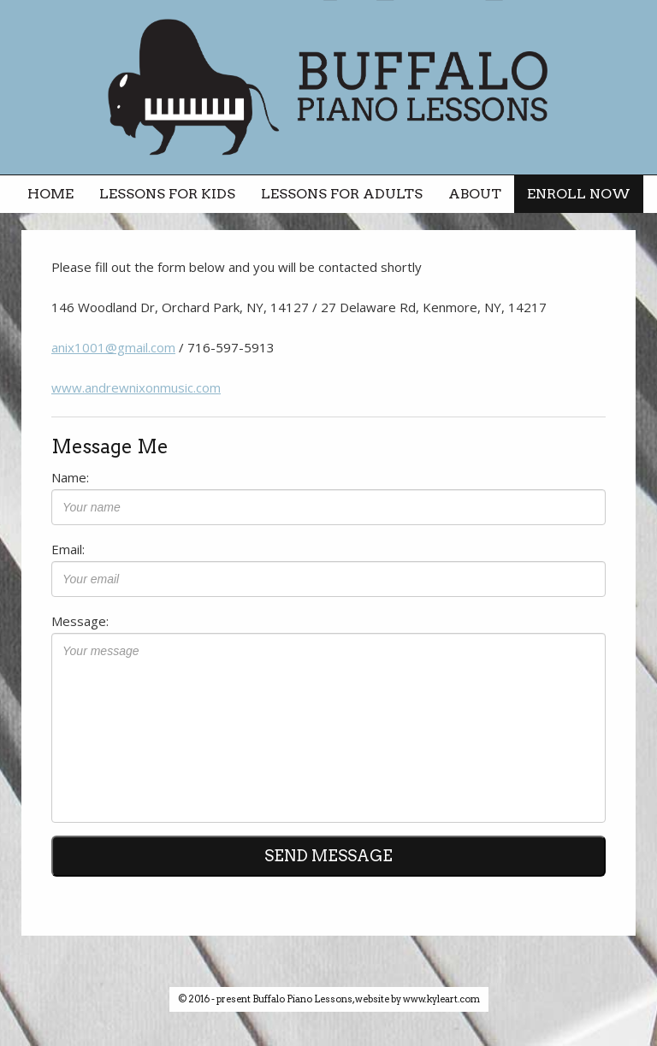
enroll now (578, 194)
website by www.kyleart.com (417, 999)
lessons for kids (167, 194)
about (474, 194)
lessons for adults (342, 194)
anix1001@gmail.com (113, 347)
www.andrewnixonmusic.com (136, 387)
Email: (68, 549)
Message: (80, 620)
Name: (70, 477)
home (50, 194)
